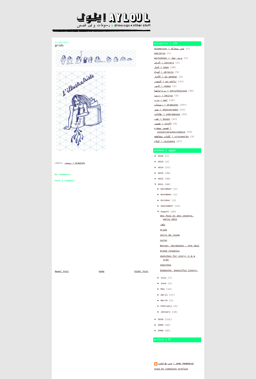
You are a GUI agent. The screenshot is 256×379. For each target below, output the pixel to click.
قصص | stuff (163, 123)
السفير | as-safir (165, 81)
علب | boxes (162, 119)
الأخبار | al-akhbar (165, 76)
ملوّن (162, 224)
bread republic (170, 251)
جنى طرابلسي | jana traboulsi (176, 364)
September (168, 206)
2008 (161, 330)
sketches (165, 265)
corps (163, 240)
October (166, 200)
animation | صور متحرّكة (169, 48)
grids (163, 230)
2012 (161, 178)
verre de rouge (170, 235)
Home (101, 271)
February (167, 306)
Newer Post (62, 271)
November (167, 194)
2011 (161, 184)
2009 (161, 325)
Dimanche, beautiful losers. (179, 270)
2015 (161, 161)
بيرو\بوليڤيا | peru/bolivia (170, 90)
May (163, 289)
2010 (161, 319)
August (165, 211)
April (165, 295)
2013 (161, 173)
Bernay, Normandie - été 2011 (179, 245)
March (165, 300)
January (166, 312)
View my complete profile (171, 369)
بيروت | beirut (163, 95)
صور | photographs (166, 109)
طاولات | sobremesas (167, 114)
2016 (161, 156)
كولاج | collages (164, 141)
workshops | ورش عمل (168, 58)
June (164, 283)
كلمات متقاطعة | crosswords (171, 136)
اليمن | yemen (162, 86)
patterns (159, 53)
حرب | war (161, 100)
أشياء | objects (164, 72)
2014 (161, 167)
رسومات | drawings (75, 163)
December (167, 189)
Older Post (141, 271)
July (164, 277)
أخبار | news (161, 67)
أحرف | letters (164, 62)
